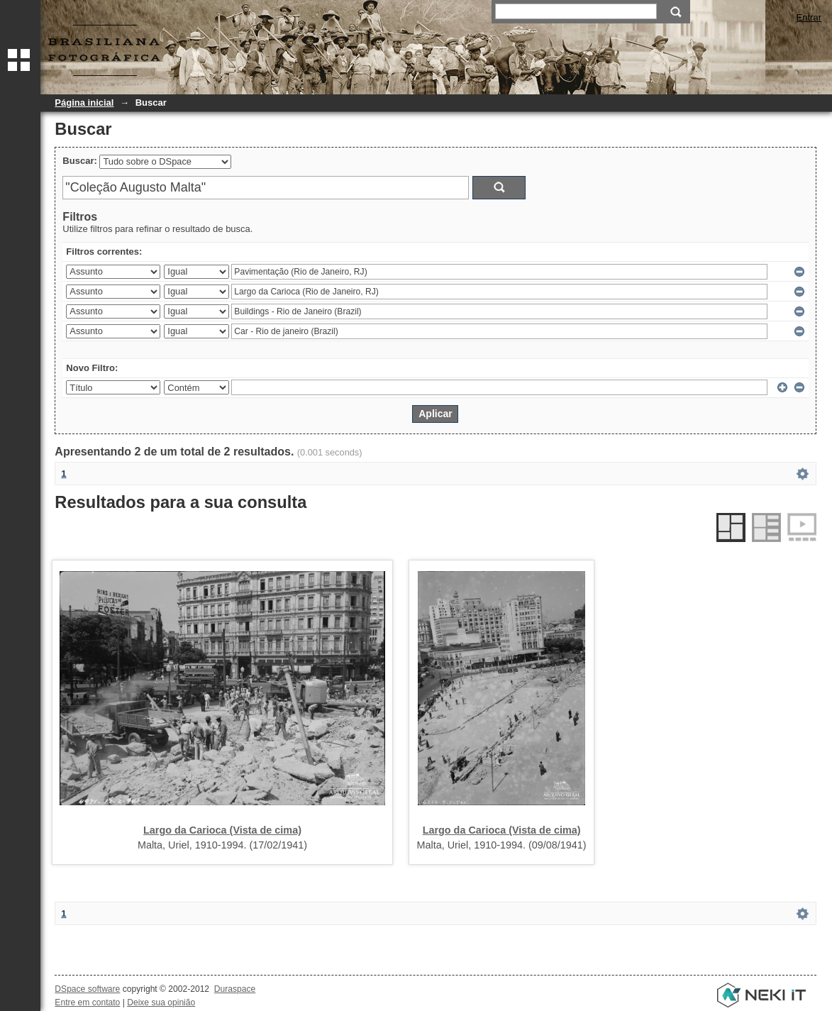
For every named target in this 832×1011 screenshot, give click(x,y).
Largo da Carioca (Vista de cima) (222, 830)
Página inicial (84, 102)
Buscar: (79, 160)
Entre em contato (87, 1002)
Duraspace (234, 989)
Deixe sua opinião (161, 1002)
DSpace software (87, 989)
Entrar (809, 17)
